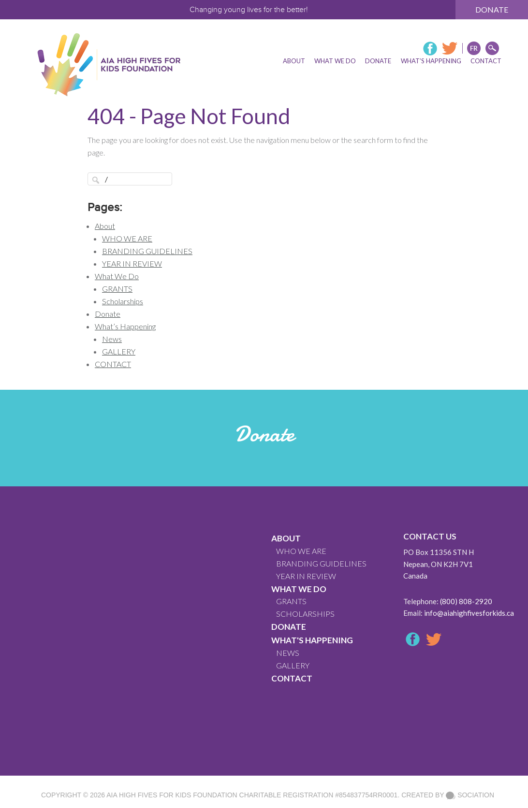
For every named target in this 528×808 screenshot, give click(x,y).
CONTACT (113, 364)
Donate (491, 9)
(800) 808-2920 (466, 601)
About (105, 225)
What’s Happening (125, 326)
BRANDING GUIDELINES (147, 250)
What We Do (117, 276)
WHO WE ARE (127, 238)
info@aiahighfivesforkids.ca (469, 613)
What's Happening (312, 640)
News (112, 338)
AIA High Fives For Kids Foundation (171, 795)
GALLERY (118, 351)
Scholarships (122, 301)
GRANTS (117, 288)
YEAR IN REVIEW (132, 263)
